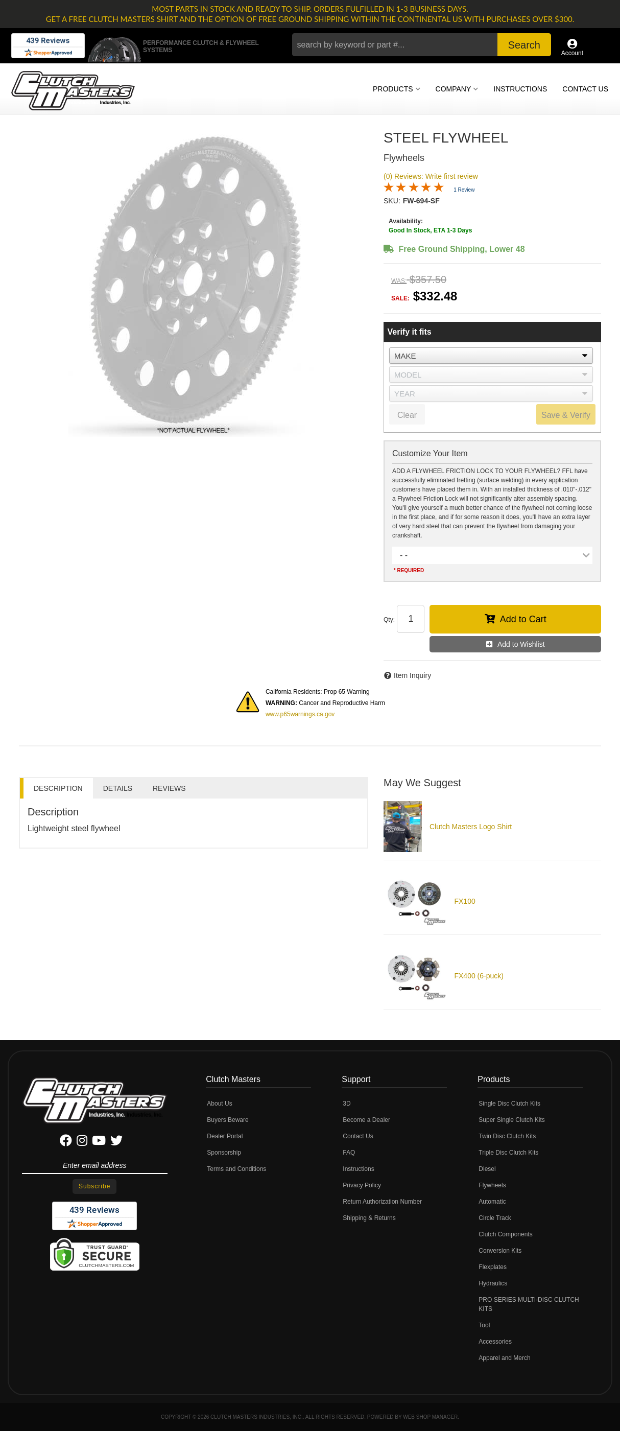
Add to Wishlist (521, 644)
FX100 (464, 901)
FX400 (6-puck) (478, 976)
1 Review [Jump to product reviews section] (464, 190)
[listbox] (491, 355)
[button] (421, 44)
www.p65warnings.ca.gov (300, 714)
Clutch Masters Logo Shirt (471, 827)
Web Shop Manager (430, 1417)
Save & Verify (565, 415)
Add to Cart (523, 619)
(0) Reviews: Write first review (431, 176)
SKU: (392, 201)
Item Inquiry (412, 675)
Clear (407, 415)
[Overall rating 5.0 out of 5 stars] (414, 189)
